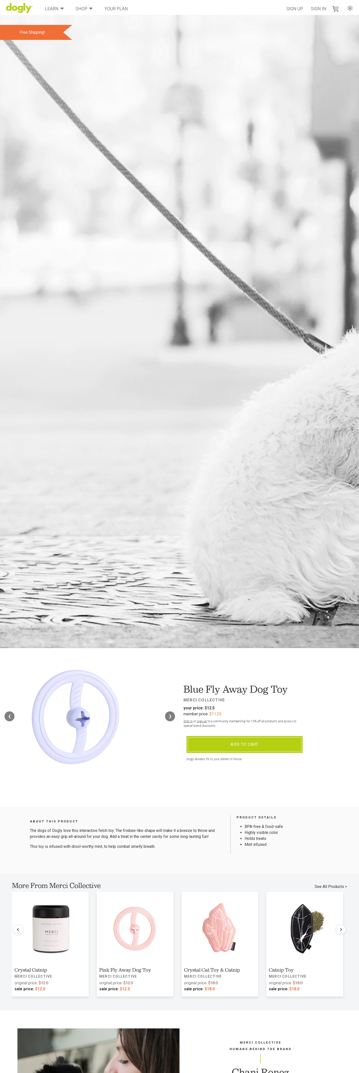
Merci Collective (204, 700)
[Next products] (341, 930)
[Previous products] (18, 930)
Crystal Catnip (30, 970)
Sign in (188, 721)
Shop (84, 8)
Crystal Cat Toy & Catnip (212, 970)
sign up (202, 721)
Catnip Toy (281, 970)
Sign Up (294, 8)
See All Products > (331, 886)
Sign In (318, 8)
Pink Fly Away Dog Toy (125, 970)
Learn (54, 8)
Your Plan (116, 8)
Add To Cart (244, 744)
